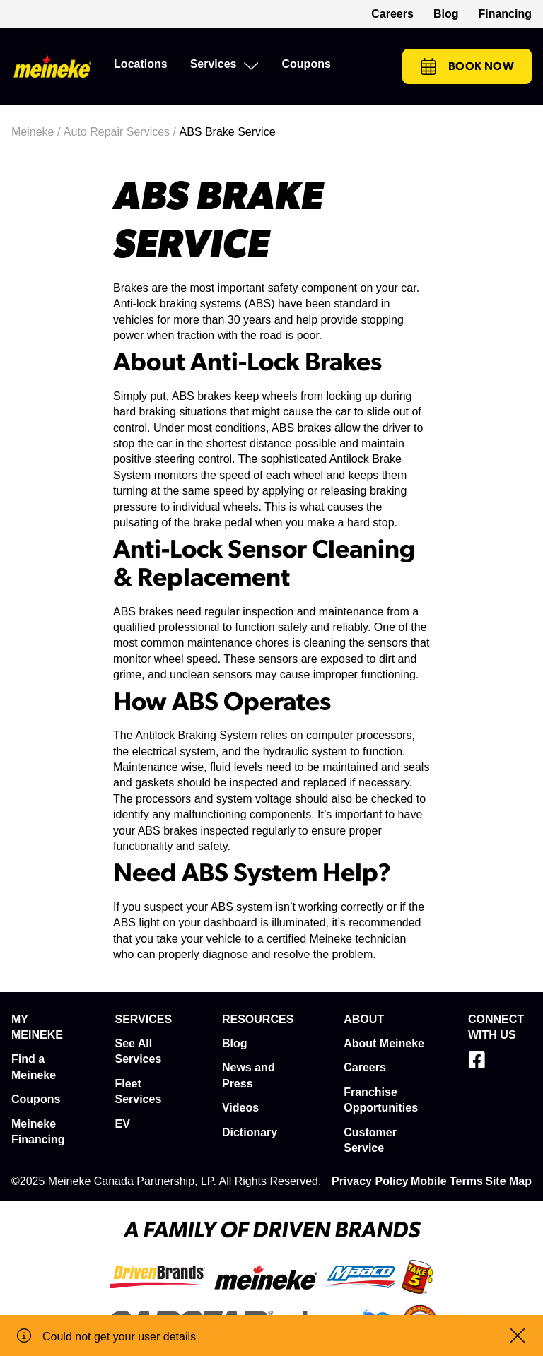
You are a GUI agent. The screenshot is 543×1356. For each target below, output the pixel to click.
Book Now (467, 66)
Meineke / (37, 132)
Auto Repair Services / (122, 132)
